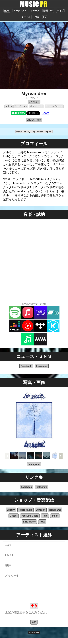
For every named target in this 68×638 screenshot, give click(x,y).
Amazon (40, 509)
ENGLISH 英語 (34, 120)
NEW (6, 11)
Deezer (13, 515)
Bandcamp (55, 509)
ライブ (60, 10)
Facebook (26, 366)
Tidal (45, 515)
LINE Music (29, 521)
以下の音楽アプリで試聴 (34, 304)
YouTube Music (29, 515)
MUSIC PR (34, 632)
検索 (37, 17)
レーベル (26, 17)
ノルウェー (34, 102)
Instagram (41, 366)
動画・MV (48, 10)
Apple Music (25, 509)
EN (44, 17)
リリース (35, 10)
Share (46, 113)
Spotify (11, 509)
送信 (34, 622)
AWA (42, 521)
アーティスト (19, 10)
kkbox (54, 515)
